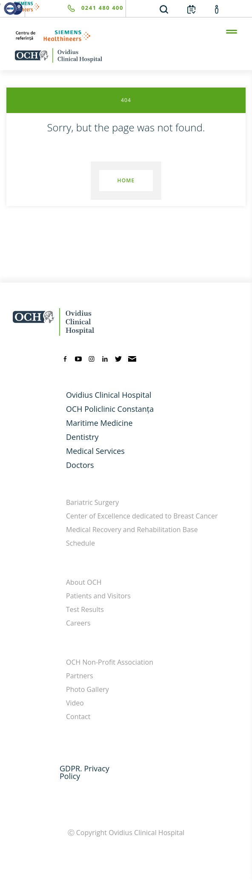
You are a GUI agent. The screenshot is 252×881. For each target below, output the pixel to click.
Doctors (80, 465)
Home (126, 180)
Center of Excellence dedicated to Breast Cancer (142, 516)
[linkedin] (105, 358)
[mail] (132, 358)
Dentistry (82, 437)
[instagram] (91, 358)
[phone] (74, 8)
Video (75, 703)
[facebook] (65, 358)
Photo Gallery (87, 689)
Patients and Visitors (98, 596)
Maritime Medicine (99, 423)
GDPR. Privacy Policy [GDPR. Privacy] (84, 772)
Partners (79, 675)
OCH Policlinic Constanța (110, 409)
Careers (78, 623)
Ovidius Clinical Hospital (108, 395)
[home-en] (126, 55)
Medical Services (95, 451)
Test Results (85, 609)
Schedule (80, 543)
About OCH (84, 582)
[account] (217, 9)
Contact (78, 716)
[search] (164, 9)
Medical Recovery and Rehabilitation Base (132, 529)
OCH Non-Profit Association (109, 662)
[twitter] (118, 358)
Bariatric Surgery (92, 502)
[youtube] (78, 358)
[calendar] (191, 9)
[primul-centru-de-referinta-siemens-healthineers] (126, 35)
